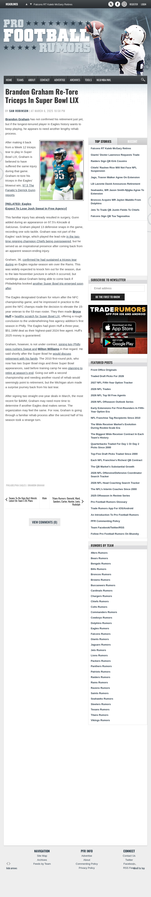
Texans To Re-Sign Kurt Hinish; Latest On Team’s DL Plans (23, 499)
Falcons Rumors (100, 633)
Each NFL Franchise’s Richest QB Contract (116, 460)
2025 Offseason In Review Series (110, 495)
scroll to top (139, 866)
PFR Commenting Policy (105, 521)
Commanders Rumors (104, 612)
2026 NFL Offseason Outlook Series (112, 401)
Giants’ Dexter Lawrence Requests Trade (115, 154)
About (31, 80)
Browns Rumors (100, 579)
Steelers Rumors (101, 704)
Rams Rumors (99, 682)
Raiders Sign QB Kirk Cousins (109, 161)
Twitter (129, 859)
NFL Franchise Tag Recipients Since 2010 (115, 417)
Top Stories (103, 141)
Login (143, 4)
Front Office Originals (104, 369)
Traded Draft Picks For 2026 (107, 376)
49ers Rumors (99, 552)
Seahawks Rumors (102, 698)
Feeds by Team (42, 863)
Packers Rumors (101, 660)
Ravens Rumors (100, 687)
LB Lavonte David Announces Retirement (115, 183)
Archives (75, 80)
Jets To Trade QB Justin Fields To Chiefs (115, 209)
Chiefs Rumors (100, 601)
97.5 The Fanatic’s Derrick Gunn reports (20, 190)
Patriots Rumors (100, 671)
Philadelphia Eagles (16, 485)
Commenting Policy (87, 863)
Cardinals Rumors (101, 590)
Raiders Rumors (100, 677)
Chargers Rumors (101, 596)
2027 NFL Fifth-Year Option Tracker (112, 382)
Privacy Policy (87, 867)
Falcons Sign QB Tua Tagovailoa (110, 216)
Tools (88, 80)
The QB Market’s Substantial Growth (112, 466)
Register (134, 4)
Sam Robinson (19, 111)
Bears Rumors (99, 558)
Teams (20, 80)
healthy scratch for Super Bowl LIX (37, 316)
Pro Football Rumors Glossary (109, 501)
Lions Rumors (99, 655)
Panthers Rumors (101, 666)
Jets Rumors (98, 650)
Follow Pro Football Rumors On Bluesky (115, 533)
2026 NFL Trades (101, 389)
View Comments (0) (44, 522)
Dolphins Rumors (101, 623)
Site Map (42, 855)
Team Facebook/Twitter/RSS (107, 527)
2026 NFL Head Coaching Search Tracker (115, 482)
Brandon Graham (17, 119)
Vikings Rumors (100, 720)
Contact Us (129, 855)
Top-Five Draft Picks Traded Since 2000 (114, 453)
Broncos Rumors (101, 574)
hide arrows (11, 866)
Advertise (59, 80)
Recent (132, 141)
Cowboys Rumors (101, 617)
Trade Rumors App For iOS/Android (112, 508)
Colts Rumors (99, 606)
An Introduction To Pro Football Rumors (115, 514)
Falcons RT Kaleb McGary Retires (53, 4)
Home (9, 80)
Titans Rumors (99, 714)
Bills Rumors (98, 569)
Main (44, 498)
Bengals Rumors (101, 563)
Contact (45, 80)
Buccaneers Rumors (103, 585)
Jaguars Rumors (101, 644)
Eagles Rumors (100, 628)
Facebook (129, 863)
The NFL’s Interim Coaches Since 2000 (114, 489)
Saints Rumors (100, 693)
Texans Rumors (100, 709)
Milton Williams (48, 349)
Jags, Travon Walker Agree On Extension (115, 177)
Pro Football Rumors (18, 18)
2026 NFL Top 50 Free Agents (108, 395)
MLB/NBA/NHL (104, 80)
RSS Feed (129, 867)
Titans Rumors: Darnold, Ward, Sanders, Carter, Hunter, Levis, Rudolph (66, 501)
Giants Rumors (100, 639)
